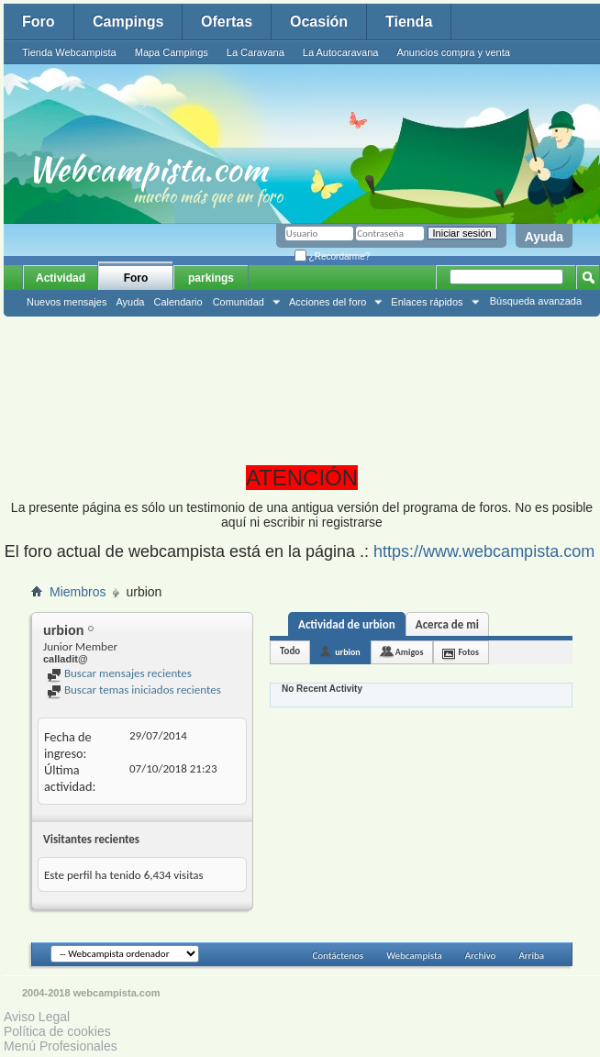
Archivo (480, 956)
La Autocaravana (341, 52)
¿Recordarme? (332, 256)
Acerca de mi (447, 624)
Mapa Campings (171, 52)
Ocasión (319, 21)
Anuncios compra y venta (453, 52)
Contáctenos (337, 956)
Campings (128, 21)
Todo (290, 651)
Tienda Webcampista (69, 52)
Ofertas (226, 21)
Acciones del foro (327, 301)
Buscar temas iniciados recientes (134, 689)
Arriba (531, 956)
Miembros (78, 591)
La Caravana (255, 52)
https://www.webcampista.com (483, 551)
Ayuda (544, 236)
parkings (211, 278)
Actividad (60, 278)
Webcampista (414, 956)
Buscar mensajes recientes (119, 673)
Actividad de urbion (346, 624)
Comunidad (238, 301)
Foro (38, 21)
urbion (348, 652)
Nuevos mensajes (66, 301)
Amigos (409, 652)
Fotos (468, 652)
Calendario (177, 301)
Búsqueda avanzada (536, 300)
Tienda (408, 21)
